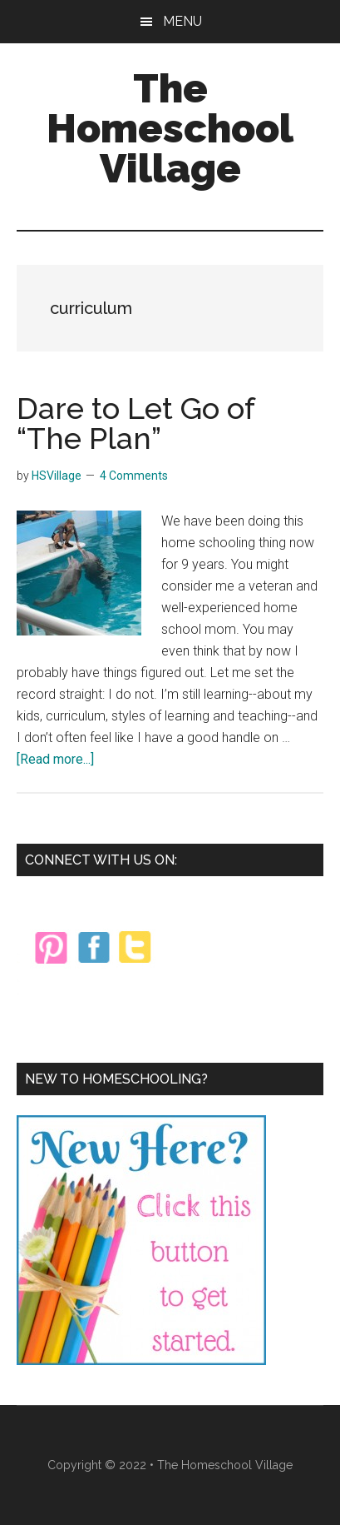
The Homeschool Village (170, 128)
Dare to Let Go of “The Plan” (135, 423)
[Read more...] (55, 759)
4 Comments (134, 475)
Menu (182, 21)
